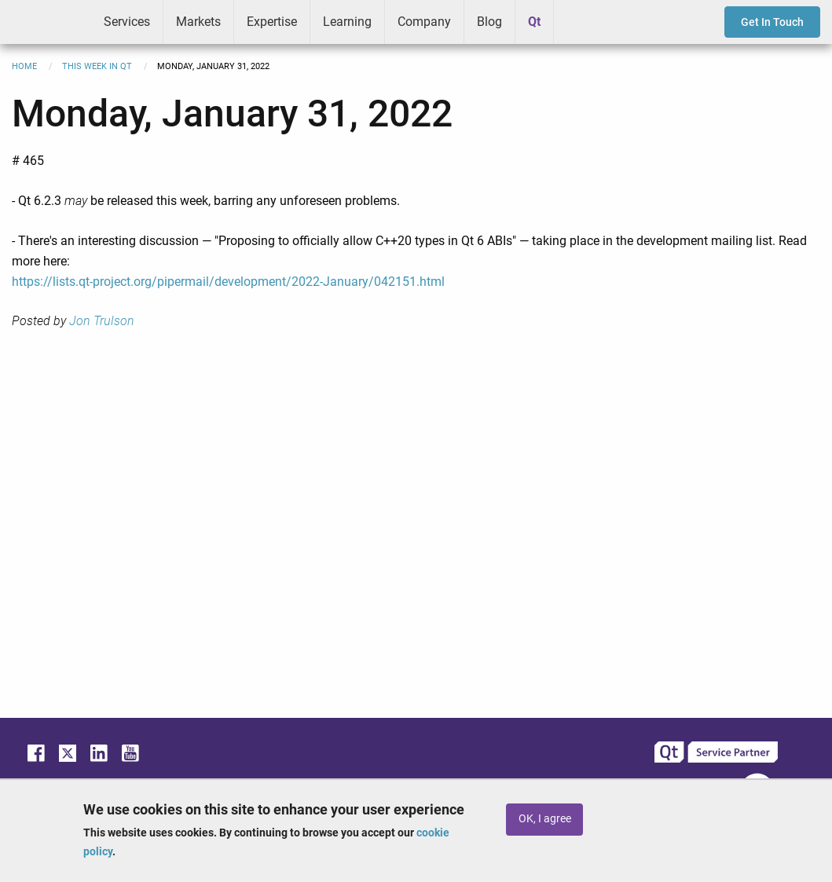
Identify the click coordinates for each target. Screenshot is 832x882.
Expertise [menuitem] (272, 21)
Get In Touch (772, 22)
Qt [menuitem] (534, 21)
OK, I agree (545, 818)
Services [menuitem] (127, 21)
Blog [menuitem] (489, 21)
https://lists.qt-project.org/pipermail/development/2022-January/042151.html (228, 281)
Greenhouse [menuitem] (576, 21)
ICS (45, 22)
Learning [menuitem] (347, 21)
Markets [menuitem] (198, 21)
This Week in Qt (97, 66)
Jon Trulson (101, 320)
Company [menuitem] (424, 21)
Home (24, 66)
